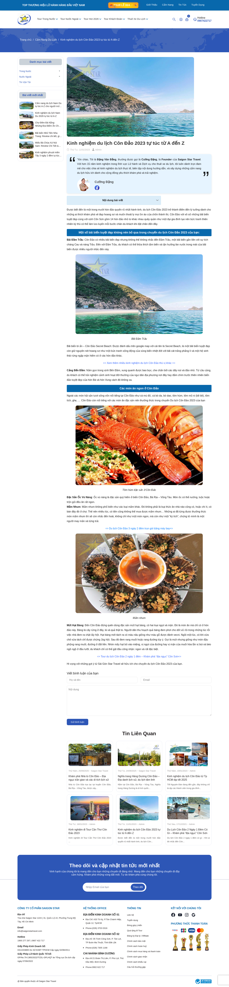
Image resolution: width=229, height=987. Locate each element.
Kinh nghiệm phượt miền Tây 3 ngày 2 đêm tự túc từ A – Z (47, 154)
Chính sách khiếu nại (136, 962)
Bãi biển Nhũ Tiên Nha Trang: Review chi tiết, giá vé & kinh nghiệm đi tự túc (48, 135)
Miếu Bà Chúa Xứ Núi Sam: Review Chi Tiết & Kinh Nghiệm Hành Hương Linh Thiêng (48, 144)
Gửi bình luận (77, 722)
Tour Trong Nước (46, 19)
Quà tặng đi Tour (134, 930)
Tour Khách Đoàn (113, 19)
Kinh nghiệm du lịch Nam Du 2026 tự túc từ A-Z (47, 114)
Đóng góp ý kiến (134, 925)
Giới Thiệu (151, 4)
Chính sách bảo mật (136, 941)
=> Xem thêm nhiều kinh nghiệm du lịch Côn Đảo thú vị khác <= (139, 363)
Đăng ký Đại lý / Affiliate (138, 936)
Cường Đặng (104, 182)
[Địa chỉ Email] (114, 887)
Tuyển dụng (132, 920)
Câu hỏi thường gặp (136, 967)
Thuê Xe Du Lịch (136, 19)
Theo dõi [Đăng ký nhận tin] (138, 887)
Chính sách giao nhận (137, 956)
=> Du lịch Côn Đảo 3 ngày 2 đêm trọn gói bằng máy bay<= (139, 528)
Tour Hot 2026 (91, 19)
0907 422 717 (38, 940)
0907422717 (204, 21)
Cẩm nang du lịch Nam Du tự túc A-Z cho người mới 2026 (48, 105)
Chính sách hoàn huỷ (137, 946)
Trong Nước (25, 71)
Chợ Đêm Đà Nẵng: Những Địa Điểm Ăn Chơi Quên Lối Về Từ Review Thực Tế (48, 124)
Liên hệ (130, 915)
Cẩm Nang (167, 4)
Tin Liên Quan (139, 733)
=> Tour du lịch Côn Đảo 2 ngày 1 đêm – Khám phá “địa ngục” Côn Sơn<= (139, 656)
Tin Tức (182, 4)
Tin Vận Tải (25, 82)
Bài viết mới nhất (32, 95)
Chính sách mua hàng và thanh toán (143, 951)
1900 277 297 (24, 940)
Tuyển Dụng (197, 4)
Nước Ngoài (25, 76)
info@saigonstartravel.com (29, 931)
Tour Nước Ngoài (69, 19)
